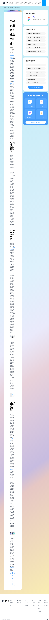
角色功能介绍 (19, 602)
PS (38, 605)
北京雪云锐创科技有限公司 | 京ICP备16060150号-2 (6, 618)
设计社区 (12, 3)
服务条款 (26, 605)
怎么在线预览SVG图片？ (33, 82)
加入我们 (33, 603)
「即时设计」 (12, 248)
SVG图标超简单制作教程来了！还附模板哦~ (36, 72)
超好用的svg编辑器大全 (32, 79)
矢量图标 (12, 82)
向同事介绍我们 (19, 603)
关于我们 (39, 3)
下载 (33, 3)
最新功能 (29, 3)
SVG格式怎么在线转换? (32, 75)
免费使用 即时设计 (35, 87)
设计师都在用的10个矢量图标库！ (35, 33)
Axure (39, 608)
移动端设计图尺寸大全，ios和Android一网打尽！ (36, 40)
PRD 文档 (11, 605)
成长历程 (33, 605)
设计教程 (21, 3)
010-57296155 (46, 602)
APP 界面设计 (12, 469)
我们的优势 (17, 3)
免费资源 (12, 567)
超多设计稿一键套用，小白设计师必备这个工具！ (36, 37)
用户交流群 (46, 605)
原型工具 (11, 603)
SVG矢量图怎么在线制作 (12, 57)
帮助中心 (25, 3)
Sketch (39, 603)
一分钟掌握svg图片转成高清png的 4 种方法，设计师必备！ (36, 68)
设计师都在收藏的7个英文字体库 (34, 51)
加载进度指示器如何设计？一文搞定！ (35, 44)
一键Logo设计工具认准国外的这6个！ (35, 47)
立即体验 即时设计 (12, 579)
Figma (35, 17)
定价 (36, 3)
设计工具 (11, 602)
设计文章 (5, 7)
